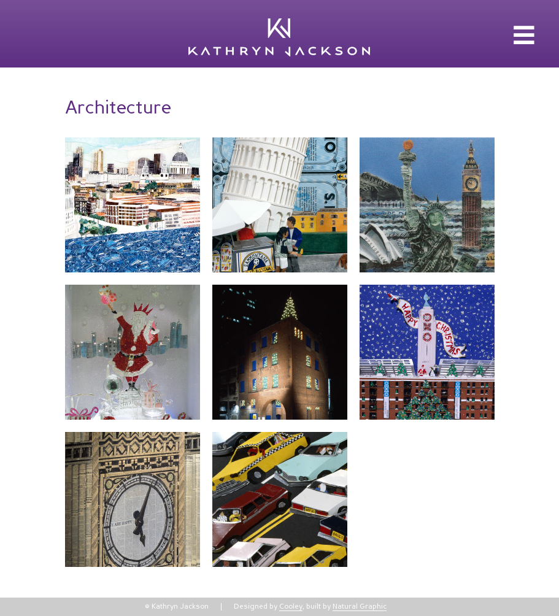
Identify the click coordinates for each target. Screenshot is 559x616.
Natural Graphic (360, 606)
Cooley (291, 606)
